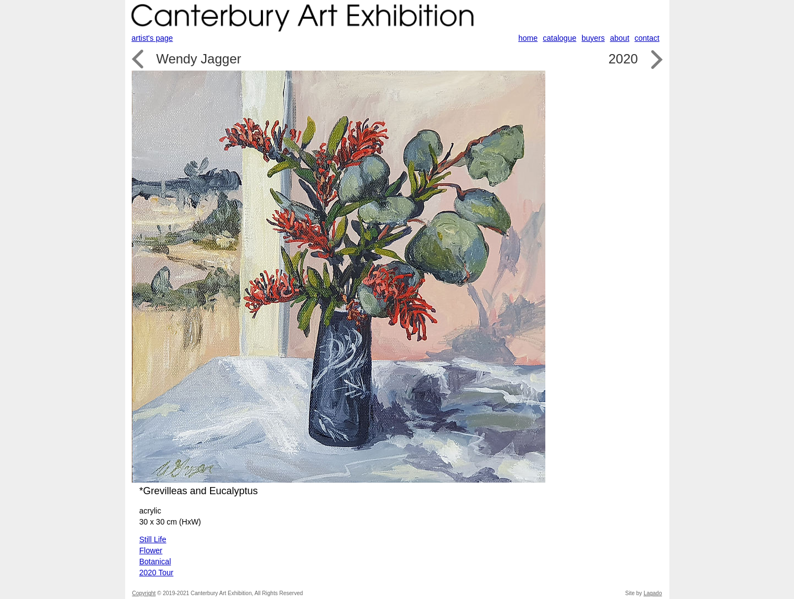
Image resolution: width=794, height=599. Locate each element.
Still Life (153, 539)
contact (647, 38)
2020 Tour (157, 572)
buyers (593, 38)
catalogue (560, 38)
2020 (622, 58)
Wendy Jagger (198, 58)
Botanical (155, 561)
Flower (151, 550)
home (528, 38)
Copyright (144, 593)
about (619, 38)
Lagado (652, 593)
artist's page (152, 38)
